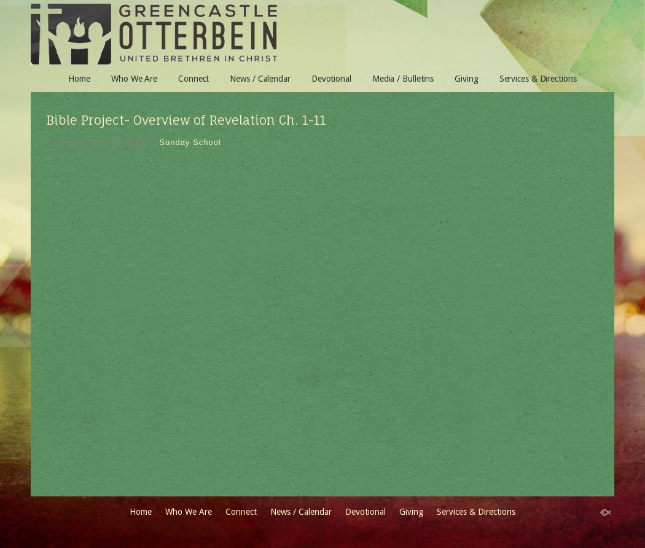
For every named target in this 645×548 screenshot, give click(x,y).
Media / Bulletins (403, 79)
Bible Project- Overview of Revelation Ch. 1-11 (186, 120)
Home (79, 79)
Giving (466, 79)
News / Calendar (260, 79)
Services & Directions (538, 79)
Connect (193, 79)
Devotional (331, 79)
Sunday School (190, 142)
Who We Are (134, 79)
